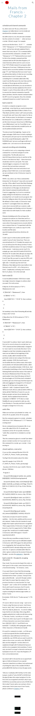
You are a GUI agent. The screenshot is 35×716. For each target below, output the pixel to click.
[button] (2, 2)
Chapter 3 (17, 688)
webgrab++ (19, 554)
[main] (17, 12)
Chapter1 (5, 31)
